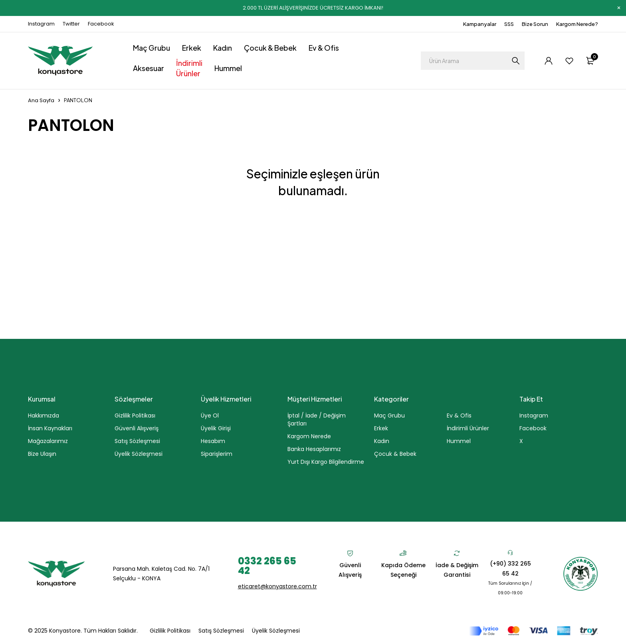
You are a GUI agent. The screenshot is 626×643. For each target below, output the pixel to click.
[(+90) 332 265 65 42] (510, 552)
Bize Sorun (535, 24)
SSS (509, 24)
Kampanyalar (479, 24)
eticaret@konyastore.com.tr (277, 586)
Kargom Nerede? (577, 24)
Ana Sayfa (41, 100)
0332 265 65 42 (267, 565)
